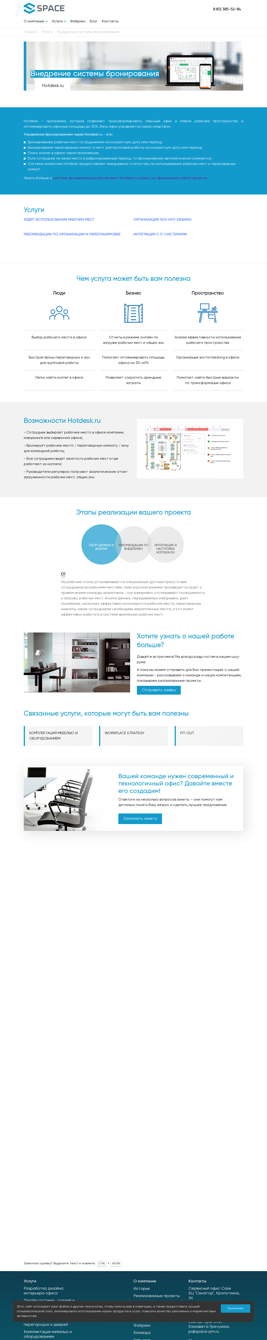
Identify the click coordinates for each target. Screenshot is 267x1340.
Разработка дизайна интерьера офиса (43, 1290)
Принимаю (235, 1308)
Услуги (57, 21)
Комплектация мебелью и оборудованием (53, 735)
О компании (34, 21)
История (142, 1289)
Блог (94, 21)
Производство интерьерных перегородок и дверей (50, 1322)
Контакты (110, 21)
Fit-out (187, 733)
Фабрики (77, 21)
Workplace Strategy (124, 733)
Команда (142, 1333)
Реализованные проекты (157, 1296)
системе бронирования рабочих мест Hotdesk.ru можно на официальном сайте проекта (130, 178)
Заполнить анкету (140, 819)
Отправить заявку (159, 690)
